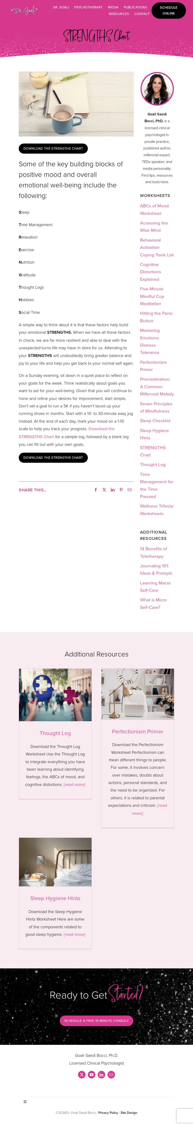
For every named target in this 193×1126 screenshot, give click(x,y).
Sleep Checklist (155, 420)
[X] (104, 489)
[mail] (111, 1074)
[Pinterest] (121, 489)
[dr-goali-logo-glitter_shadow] (24, 7)
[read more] (74, 784)
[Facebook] (96, 489)
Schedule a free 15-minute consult (96, 1020)
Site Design (129, 1112)
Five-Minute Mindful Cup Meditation (152, 296)
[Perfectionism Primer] (137, 694)
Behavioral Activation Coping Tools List (157, 247)
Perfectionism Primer (137, 731)
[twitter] (81, 1074)
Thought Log (153, 464)
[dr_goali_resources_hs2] (157, 74)
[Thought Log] (55, 695)
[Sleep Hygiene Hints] (55, 862)
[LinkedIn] (112, 489)
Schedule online (168, 10)
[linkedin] (101, 1074)
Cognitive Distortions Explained (150, 271)
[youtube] (91, 1074)
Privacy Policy (108, 1112)
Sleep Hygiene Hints (55, 898)
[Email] (129, 489)
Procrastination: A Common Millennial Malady (157, 386)
